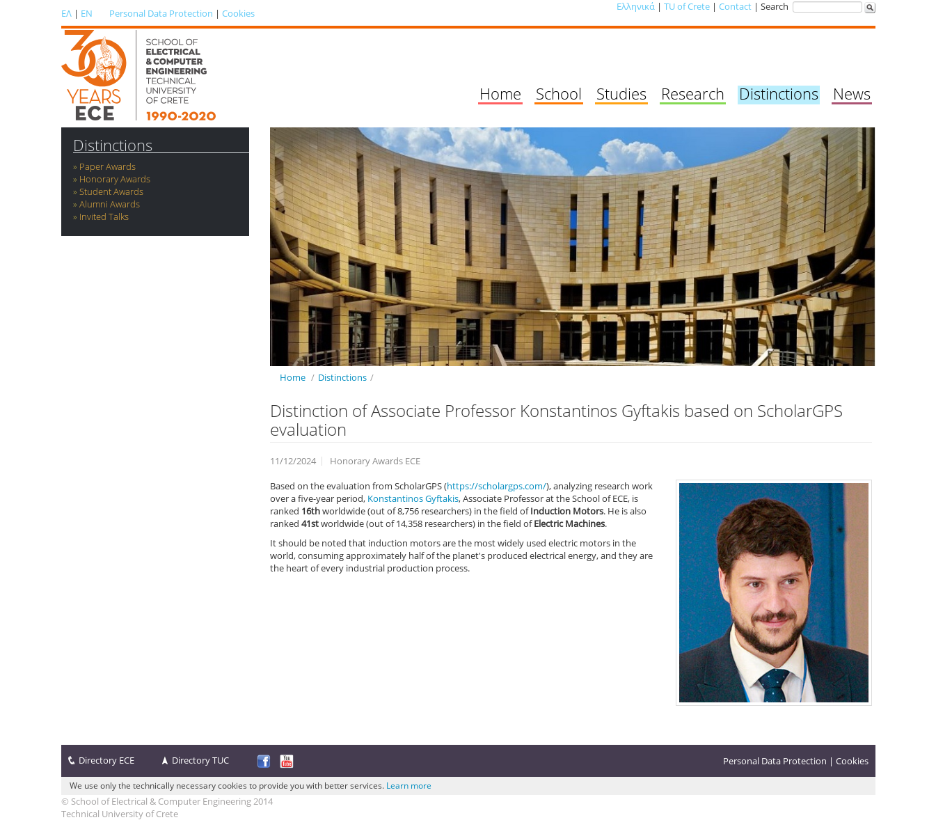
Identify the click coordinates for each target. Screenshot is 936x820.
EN (87, 13)
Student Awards (111, 191)
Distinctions (778, 93)
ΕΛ (66, 13)
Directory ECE (106, 760)
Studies (621, 93)
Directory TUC (200, 760)
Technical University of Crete (119, 813)
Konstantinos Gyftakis (413, 498)
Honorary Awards (114, 179)
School (559, 93)
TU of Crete (687, 6)
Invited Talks (104, 216)
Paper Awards (107, 166)
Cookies (238, 13)
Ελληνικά (636, 6)
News (852, 93)
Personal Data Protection (161, 13)
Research (692, 93)
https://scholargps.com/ (496, 486)
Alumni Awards (109, 204)
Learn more (408, 785)
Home (500, 93)
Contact (735, 6)
